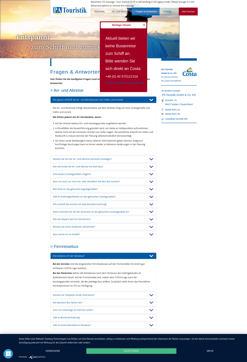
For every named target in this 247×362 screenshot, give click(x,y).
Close (143, 24)
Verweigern (52, 351)
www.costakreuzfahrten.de (124, 82)
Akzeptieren (131, 351)
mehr (210, 351)
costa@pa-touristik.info (176, 119)
